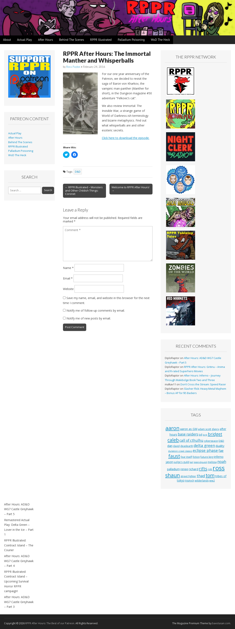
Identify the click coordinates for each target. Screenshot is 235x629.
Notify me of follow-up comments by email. (95, 310)
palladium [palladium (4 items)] (173, 469)
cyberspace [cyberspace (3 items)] (211, 441)
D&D (77, 171)
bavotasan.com (221, 623)
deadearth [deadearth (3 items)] (186, 446)
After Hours (45, 40)
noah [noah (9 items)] (221, 461)
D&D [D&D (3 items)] (221, 441)
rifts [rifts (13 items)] (203, 468)
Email (68, 278)
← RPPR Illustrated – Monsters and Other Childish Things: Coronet (84, 190)
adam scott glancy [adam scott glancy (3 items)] (208, 429)
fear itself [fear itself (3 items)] (186, 457)
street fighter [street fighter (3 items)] (188, 476)
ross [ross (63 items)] (219, 468)
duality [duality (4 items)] (220, 446)
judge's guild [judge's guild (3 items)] (181, 462)
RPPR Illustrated (101, 40)
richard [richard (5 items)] (193, 469)
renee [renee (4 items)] (184, 469)
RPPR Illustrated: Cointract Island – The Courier (18, 545)
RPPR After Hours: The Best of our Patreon (49, 623)
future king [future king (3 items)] (206, 457)
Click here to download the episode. (125, 138)
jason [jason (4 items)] (169, 462)
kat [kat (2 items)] (191, 462)
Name (68, 268)
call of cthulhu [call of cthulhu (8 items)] (191, 440)
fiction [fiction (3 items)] (196, 457)
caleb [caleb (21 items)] (173, 440)
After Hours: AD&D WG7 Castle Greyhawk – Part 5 (19, 509)
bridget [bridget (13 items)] (215, 434)
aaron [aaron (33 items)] (172, 427)
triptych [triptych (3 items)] (189, 480)
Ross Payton (73, 66)
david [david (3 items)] (176, 446)
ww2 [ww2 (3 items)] (212, 480)
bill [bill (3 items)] (200, 434)
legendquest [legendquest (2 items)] (200, 462)
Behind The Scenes (71, 40)
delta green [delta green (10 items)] (204, 445)
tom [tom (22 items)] (210, 475)
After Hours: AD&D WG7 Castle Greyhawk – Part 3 (19, 602)
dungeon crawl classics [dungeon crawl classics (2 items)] (180, 451)
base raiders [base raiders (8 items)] (188, 434)
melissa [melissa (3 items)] (212, 462)
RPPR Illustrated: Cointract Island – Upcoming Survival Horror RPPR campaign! (16, 581)
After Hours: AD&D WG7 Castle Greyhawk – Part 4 (19, 561)
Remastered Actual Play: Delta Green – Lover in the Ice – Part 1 (19, 527)
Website (68, 289)
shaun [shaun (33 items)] (172, 475)
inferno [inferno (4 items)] (218, 457)
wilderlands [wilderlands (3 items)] (202, 480)
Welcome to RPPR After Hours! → (130, 188)
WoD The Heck (160, 40)
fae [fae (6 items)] (221, 450)
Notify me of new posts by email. (88, 318)
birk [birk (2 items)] (205, 434)
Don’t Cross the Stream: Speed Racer (203, 384)
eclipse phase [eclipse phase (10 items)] (205, 450)
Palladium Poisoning (131, 40)
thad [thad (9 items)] (201, 475)
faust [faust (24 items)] (174, 456)
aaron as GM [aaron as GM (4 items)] (188, 429)
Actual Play (24, 40)
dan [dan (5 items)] (169, 446)
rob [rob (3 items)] (210, 469)
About (7, 40)
